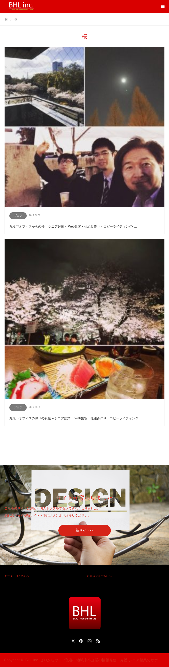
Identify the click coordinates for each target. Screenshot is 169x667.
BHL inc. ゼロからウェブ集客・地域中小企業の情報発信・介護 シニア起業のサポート (95, 660)
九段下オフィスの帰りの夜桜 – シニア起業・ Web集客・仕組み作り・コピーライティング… (75, 418)
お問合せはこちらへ (99, 576)
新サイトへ (84, 530)
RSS (97, 640)
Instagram (89, 640)
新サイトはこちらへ (17, 576)
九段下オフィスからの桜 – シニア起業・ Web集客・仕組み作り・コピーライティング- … (73, 226)
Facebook (80, 640)
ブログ (18, 215)
